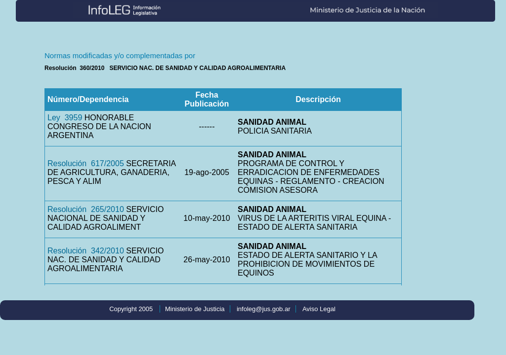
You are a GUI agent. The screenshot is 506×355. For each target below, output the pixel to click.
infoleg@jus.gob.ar (264, 309)
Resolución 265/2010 (85, 209)
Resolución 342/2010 (85, 251)
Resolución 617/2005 (85, 163)
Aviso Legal (319, 309)
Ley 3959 (64, 117)
